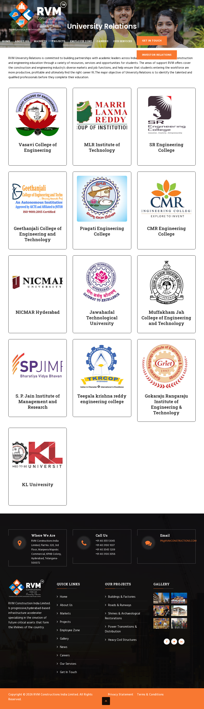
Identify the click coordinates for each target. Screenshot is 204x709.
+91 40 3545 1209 (105, 550)
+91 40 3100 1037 (105, 545)
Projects (58, 41)
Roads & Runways (119, 605)
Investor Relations (157, 55)
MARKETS (40, 41)
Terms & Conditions (150, 694)
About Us (66, 605)
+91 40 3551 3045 (105, 541)
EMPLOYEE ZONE (81, 41)
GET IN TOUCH (152, 41)
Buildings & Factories (121, 596)
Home (6, 41)
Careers (65, 655)
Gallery (64, 638)
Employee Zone (70, 630)
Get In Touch (68, 672)
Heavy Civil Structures (122, 640)
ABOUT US (22, 41)
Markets (65, 613)
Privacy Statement (120, 694)
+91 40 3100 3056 (105, 554)
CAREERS (102, 41)
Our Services (122, 41)
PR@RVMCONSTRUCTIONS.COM (178, 541)
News (63, 647)
